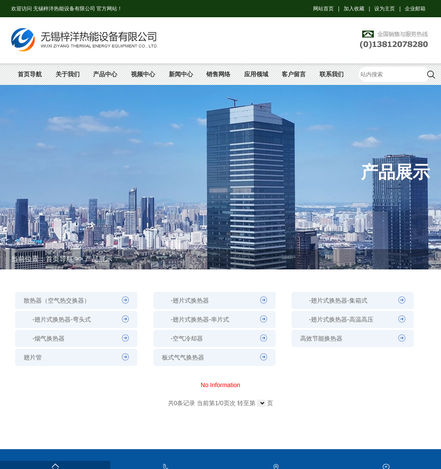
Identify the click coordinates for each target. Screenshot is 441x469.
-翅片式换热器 (190, 300)
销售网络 (218, 74)
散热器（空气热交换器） (57, 300)
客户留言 (294, 74)
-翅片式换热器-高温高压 (341, 319)
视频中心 (143, 74)
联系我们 (332, 74)
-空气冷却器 (187, 338)
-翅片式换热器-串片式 (200, 319)
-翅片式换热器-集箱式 (338, 300)
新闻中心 (181, 74)
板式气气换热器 (183, 357)
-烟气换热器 (48, 338)
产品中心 (105, 74)
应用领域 (256, 74)
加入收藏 (354, 9)
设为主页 (384, 9)
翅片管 (33, 357)
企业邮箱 (415, 9)
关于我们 (68, 74)
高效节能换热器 (321, 338)
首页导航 (30, 74)
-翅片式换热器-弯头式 (61, 319)
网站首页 (323, 9)
